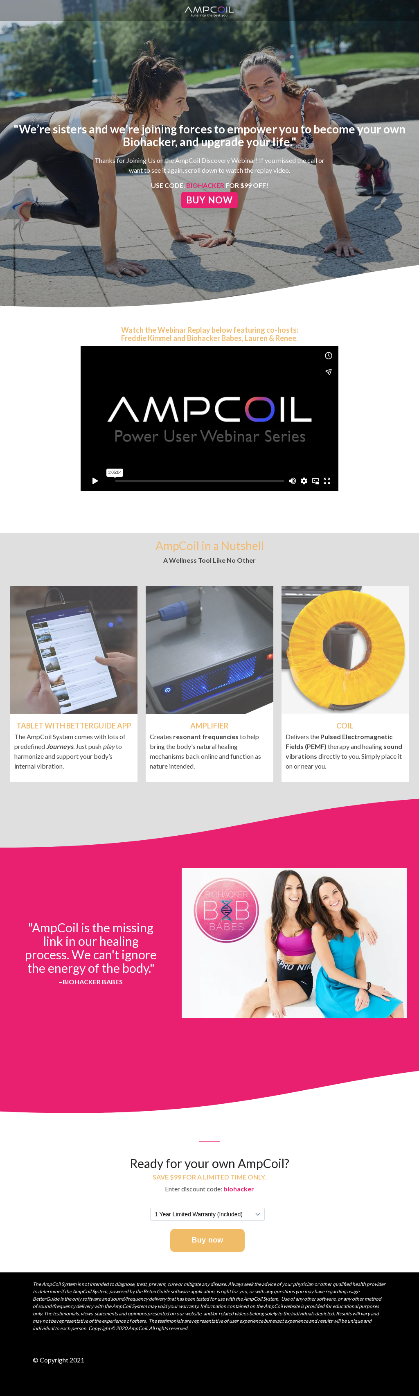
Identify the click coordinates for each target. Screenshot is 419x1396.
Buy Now (209, 199)
